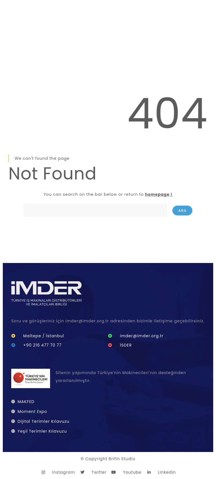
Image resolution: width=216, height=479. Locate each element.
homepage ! (158, 194)
